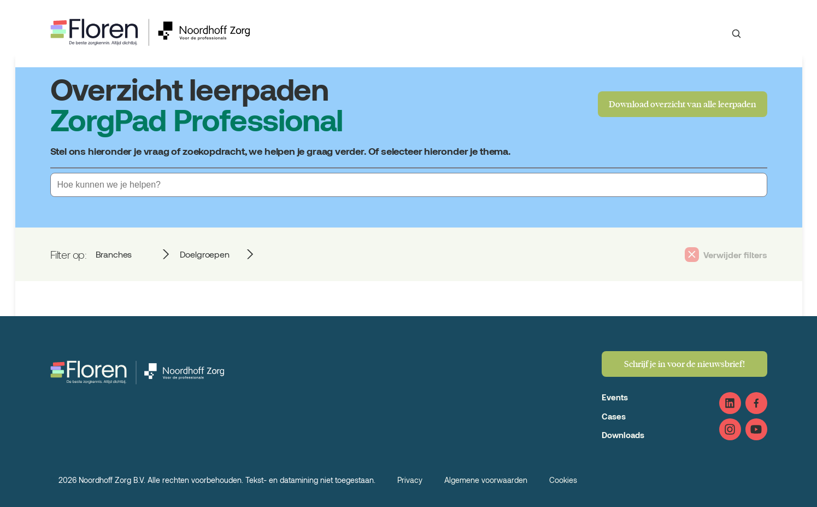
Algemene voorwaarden (485, 480)
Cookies (563, 480)
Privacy (409, 480)
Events (615, 397)
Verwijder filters (735, 254)
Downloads (623, 435)
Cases (614, 416)
